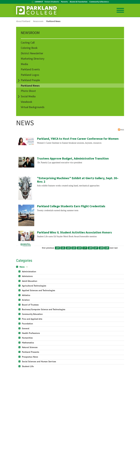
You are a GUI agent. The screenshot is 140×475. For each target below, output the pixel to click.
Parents (64, 2)
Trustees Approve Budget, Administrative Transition (73, 158)
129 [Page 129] (106, 248)
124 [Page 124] (79, 248)
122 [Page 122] (68, 248)
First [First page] (44, 248)
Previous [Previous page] (50, 248)
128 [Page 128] (101, 248)
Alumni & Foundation (78, 2)
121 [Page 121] (62, 248)
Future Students (52, 2)
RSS (121, 129)
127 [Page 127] (95, 248)
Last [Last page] (116, 248)
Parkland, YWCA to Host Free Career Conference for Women (78, 139)
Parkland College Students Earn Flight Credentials (71, 206)
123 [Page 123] (73, 248)
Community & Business (99, 2)
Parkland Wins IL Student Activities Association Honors (74, 232)
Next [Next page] (112, 248)
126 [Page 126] (90, 248)
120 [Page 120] (57, 248)
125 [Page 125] (84, 248)
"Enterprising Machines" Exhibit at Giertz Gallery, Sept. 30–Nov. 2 (77, 179)
